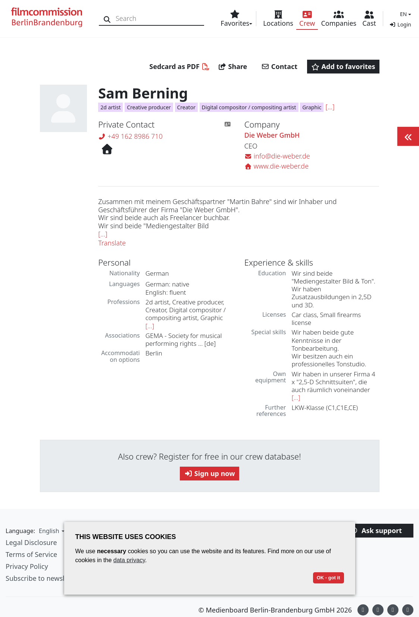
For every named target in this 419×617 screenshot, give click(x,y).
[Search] (107, 18)
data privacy (129, 560)
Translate (112, 242)
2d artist (110, 107)
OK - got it (328, 577)
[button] (404, 14)
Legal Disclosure (31, 542)
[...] (330, 106)
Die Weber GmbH (272, 135)
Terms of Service (31, 554)
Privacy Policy (27, 566)
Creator (186, 107)
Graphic (311, 107)
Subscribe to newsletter (42, 578)
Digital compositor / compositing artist (249, 107)
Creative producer (149, 107)
